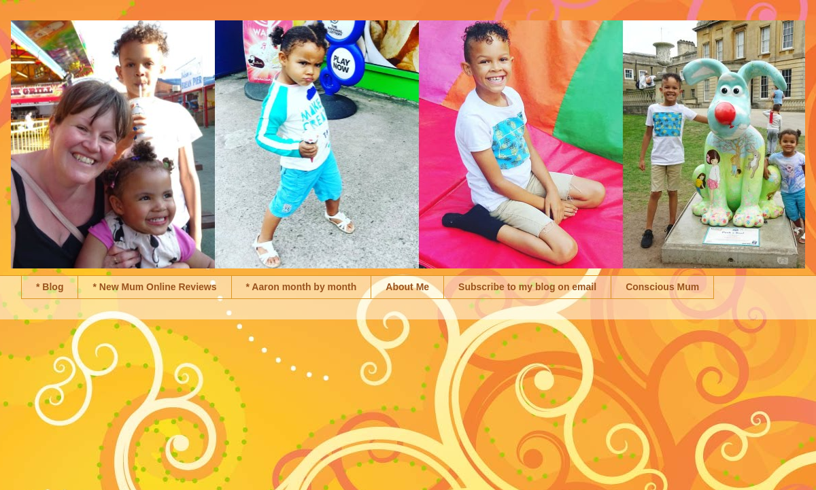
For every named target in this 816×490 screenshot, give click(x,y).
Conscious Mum (662, 286)
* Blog (49, 286)
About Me (407, 286)
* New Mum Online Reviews (154, 286)
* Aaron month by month (301, 286)
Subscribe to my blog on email (527, 286)
